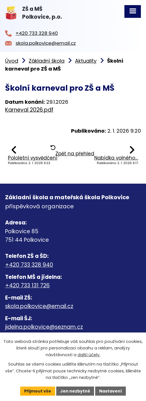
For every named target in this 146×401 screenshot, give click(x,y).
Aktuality (86, 60)
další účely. (89, 355)
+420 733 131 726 (27, 285)
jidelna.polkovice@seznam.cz (44, 327)
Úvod (11, 60)
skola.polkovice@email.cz (39, 306)
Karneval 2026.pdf (29, 110)
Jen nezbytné (75, 391)
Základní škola (46, 60)
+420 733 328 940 (29, 265)
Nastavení (110, 391)
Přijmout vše (37, 391)
